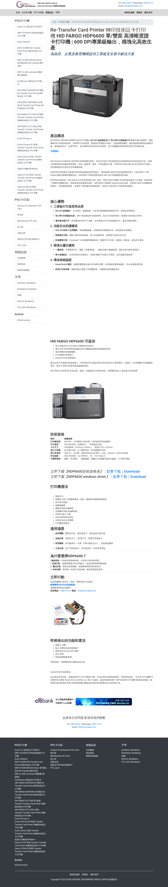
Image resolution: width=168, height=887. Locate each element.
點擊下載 (114, 471)
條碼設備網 (129, 12)
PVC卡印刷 (38, 12)
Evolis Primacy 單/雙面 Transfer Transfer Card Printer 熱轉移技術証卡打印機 (30, 147)
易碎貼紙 (21, 264)
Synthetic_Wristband (26, 283)
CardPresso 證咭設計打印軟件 (29, 82)
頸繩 (19, 295)
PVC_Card (21, 245)
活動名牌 (21, 233)
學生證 (20, 215)
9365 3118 (96, 724)
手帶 (57, 12)
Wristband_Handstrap (27, 289)
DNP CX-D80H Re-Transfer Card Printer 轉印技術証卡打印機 (29, 51)
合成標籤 (21, 258)
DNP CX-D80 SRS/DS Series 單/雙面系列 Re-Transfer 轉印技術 (30, 63)
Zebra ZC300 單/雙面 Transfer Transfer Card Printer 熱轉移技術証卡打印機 (30, 190)
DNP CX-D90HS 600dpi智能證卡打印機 (30, 34)
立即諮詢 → (55, 151)
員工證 (20, 227)
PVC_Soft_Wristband (26, 307)
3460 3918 (126, 3)
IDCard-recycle (23, 320)
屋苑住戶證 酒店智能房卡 (28, 239)
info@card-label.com (133, 6)
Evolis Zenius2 (23, 42)
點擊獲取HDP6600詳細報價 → (63, 585)
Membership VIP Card (27, 221)
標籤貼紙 (49, 12)
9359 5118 (148, 3)
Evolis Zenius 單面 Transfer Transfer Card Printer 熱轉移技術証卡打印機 (29, 160)
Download (132, 471)
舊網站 (139, 12)
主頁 (18, 12)
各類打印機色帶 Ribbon (27, 169)
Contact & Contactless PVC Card (29, 207)
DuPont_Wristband (25, 301)
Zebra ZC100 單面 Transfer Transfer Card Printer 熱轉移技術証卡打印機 (29, 178)
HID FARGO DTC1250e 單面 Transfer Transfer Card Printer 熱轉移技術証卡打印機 (30, 129)
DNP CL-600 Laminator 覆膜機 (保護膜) (29, 73)
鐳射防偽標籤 (23, 270)
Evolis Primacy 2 (24, 138)
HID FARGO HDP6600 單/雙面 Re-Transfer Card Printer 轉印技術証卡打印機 (30, 93)
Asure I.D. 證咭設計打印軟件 (29, 27)
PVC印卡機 (27, 12)
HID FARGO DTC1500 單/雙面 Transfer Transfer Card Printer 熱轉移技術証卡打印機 (30, 117)
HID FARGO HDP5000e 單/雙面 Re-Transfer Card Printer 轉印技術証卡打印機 (30, 105)
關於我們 (148, 12)
